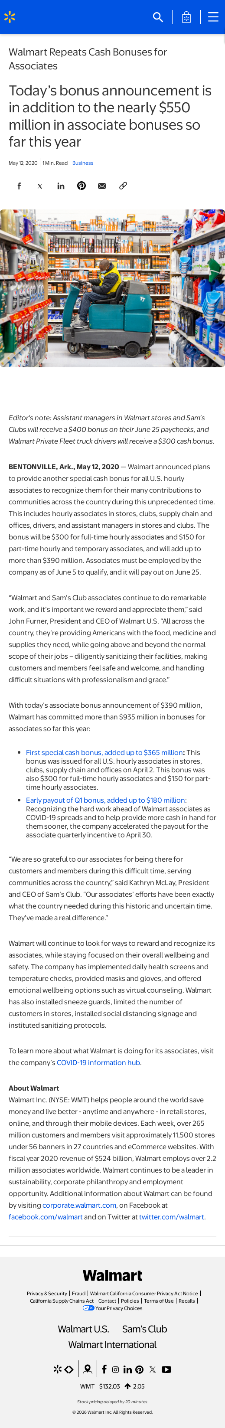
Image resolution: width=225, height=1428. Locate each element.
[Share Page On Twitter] (39, 186)
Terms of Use (159, 1300)
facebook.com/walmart (46, 1217)
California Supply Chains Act (62, 1300)
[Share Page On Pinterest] (81, 186)
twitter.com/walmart (171, 1217)
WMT (87, 1386)
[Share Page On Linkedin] (60, 186)
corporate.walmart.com (79, 1205)
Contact (107, 1300)
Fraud (78, 1293)
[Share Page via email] (102, 186)
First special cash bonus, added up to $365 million (104, 752)
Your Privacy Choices (119, 1307)
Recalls (187, 1300)
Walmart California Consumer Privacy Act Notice (144, 1293)
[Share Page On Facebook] (19, 186)
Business (83, 162)
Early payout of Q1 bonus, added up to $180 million (105, 800)
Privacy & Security (47, 1293)
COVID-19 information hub (98, 1062)
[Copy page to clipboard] (123, 186)
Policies (130, 1300)
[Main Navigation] (216, 17)
